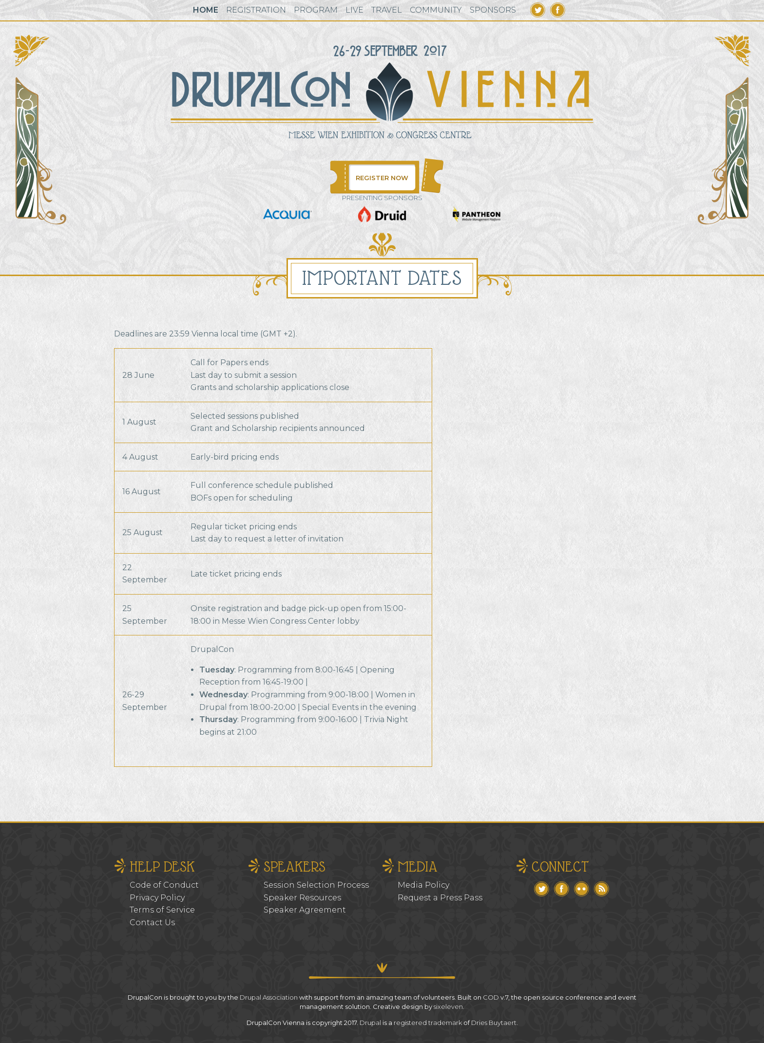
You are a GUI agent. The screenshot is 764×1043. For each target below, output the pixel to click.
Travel (386, 10)
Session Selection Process (316, 885)
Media (418, 866)
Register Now (382, 178)
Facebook (558, 10)
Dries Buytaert (493, 1022)
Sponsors (493, 10)
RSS (601, 889)
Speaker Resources (302, 897)
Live (354, 10)
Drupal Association (269, 997)
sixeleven (448, 1006)
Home (205, 10)
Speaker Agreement (305, 909)
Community (436, 10)
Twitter (538, 10)
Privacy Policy (157, 897)
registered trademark (428, 1022)
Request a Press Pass (440, 897)
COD (491, 997)
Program (316, 10)
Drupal (370, 1022)
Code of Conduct (164, 885)
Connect (560, 866)
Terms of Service (162, 909)
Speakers (294, 866)
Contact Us (152, 922)
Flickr (582, 889)
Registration (256, 10)
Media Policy (423, 885)
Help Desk (162, 866)
